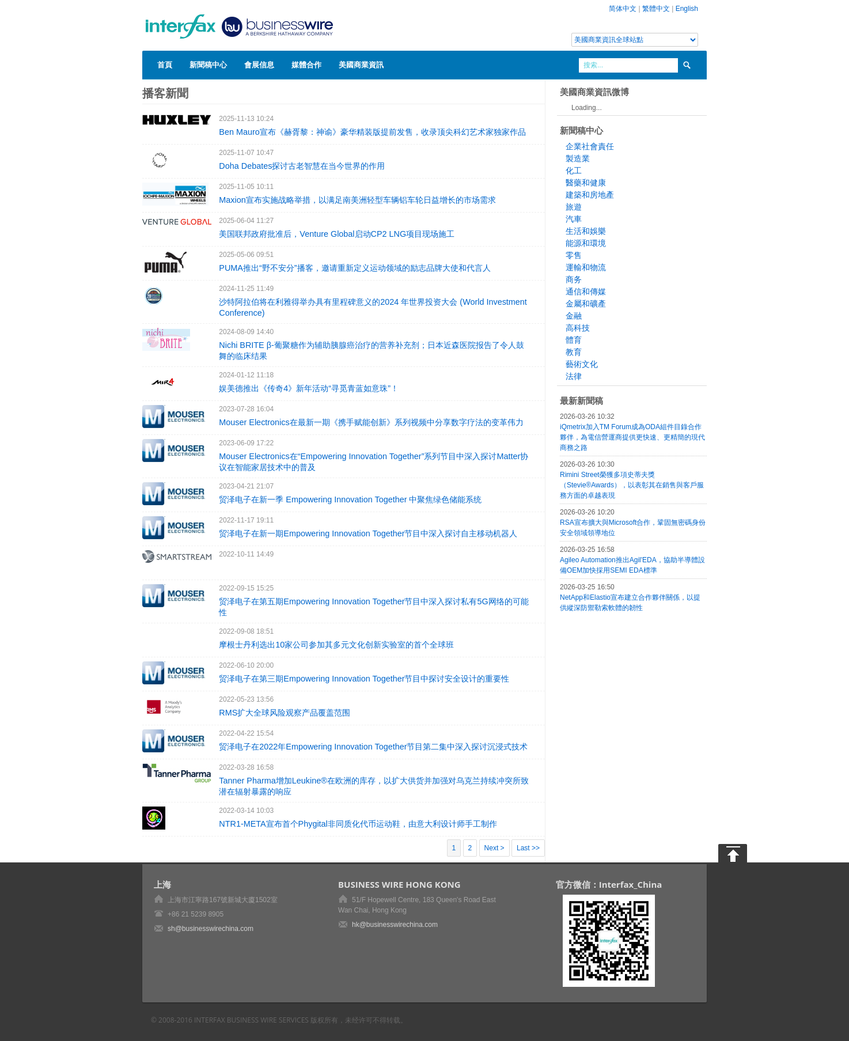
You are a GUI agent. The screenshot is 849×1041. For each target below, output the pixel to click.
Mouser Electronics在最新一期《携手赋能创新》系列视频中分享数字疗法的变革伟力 (371, 422)
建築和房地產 (590, 194)
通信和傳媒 (586, 291)
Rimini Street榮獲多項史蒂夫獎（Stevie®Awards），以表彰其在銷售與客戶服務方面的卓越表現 (632, 485)
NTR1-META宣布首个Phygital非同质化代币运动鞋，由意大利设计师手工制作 (357, 823)
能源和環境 (586, 243)
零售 (574, 255)
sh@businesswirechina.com (210, 929)
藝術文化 (582, 364)
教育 (574, 352)
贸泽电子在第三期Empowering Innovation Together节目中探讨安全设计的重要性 (364, 678)
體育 (574, 340)
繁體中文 (656, 9)
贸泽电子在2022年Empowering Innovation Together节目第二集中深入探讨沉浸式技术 (373, 746)
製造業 (578, 158)
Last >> (528, 848)
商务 (574, 279)
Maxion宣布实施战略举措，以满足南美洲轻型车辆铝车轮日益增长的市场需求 (357, 200)
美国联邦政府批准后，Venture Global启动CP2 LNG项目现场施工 (336, 234)
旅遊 (574, 206)
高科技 (578, 327)
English (687, 9)
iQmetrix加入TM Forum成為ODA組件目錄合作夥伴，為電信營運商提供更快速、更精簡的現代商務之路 (632, 437)
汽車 (574, 219)
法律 (574, 376)
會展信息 (259, 64)
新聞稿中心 (208, 64)
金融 (574, 315)
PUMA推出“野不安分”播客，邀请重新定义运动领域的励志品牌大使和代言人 (354, 267)
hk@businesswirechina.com (395, 925)
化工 (574, 170)
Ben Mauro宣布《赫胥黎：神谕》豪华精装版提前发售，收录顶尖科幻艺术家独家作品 (372, 132)
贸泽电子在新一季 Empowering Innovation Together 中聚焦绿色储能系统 (350, 499)
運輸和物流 (586, 267)
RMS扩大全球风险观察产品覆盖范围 (284, 712)
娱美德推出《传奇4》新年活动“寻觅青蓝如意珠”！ (309, 388)
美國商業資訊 (361, 64)
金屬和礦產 (586, 303)
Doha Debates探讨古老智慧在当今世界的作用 (302, 166)
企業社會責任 (590, 146)
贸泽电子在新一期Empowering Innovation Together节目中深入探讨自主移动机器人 (368, 533)
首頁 (164, 64)
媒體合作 (306, 64)
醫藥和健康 (586, 182)
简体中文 (622, 9)
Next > (494, 848)
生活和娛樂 (586, 231)
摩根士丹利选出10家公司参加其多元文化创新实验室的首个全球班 (336, 644)
